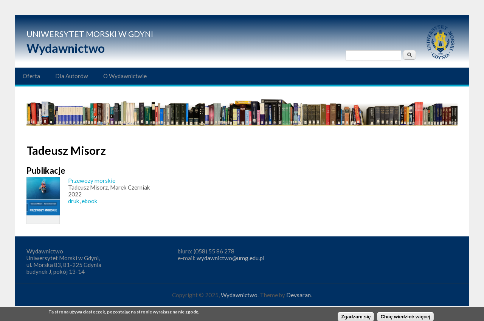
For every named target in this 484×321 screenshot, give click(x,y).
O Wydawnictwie (125, 76)
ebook (90, 201)
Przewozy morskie (91, 180)
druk (73, 201)
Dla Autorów (71, 76)
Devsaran (298, 295)
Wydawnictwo (65, 48)
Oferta (31, 76)
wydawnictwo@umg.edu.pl (230, 258)
